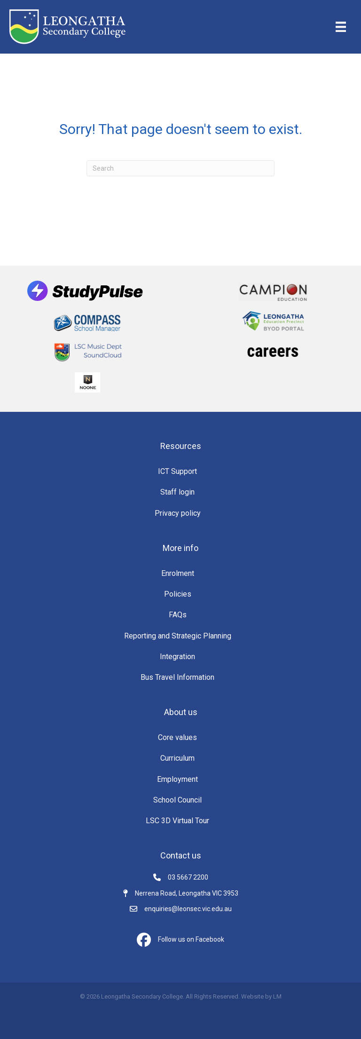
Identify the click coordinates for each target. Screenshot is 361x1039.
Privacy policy (178, 513)
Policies (177, 594)
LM (277, 996)
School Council (177, 799)
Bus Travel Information (177, 677)
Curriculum (177, 758)
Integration (177, 656)
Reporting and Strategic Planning (177, 635)
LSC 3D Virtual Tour (177, 820)
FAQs (178, 614)
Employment (177, 779)
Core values (177, 737)
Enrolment (177, 573)
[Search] (180, 168)
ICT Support (177, 471)
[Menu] (341, 27)
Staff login (177, 492)
